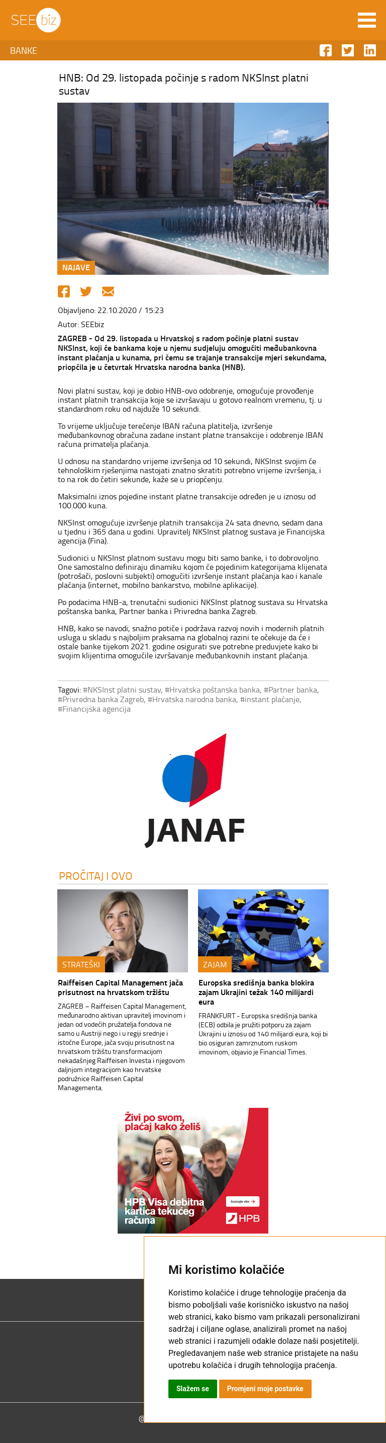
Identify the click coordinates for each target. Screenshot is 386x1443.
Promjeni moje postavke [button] (265, 1389)
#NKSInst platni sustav (122, 689)
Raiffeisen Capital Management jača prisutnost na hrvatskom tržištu (120, 987)
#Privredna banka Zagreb (101, 699)
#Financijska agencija (94, 708)
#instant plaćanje (270, 699)
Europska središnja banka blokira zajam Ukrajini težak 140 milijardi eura (256, 991)
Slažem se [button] (192, 1389)
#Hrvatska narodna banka (192, 699)
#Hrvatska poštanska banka (212, 689)
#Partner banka (290, 689)
